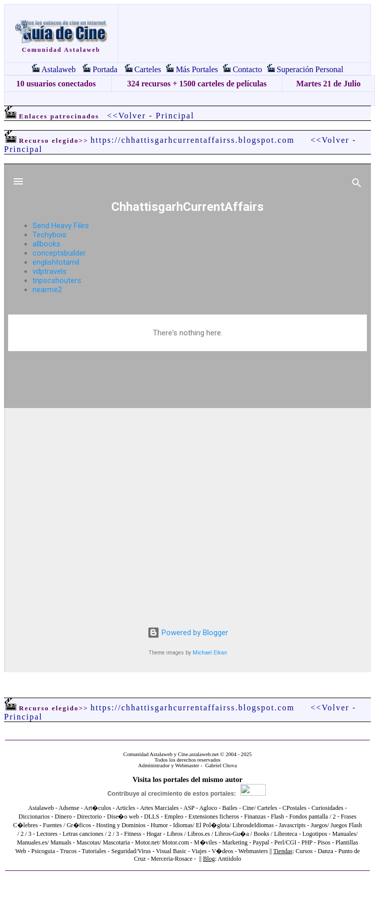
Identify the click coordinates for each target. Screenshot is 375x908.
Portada (104, 69)
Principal (175, 115)
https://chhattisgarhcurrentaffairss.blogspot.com (192, 140)
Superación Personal (310, 69)
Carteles (148, 69)
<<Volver (126, 115)
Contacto (247, 69)
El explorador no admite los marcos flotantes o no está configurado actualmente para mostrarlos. (187, 418)
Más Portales (197, 69)
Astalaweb (58, 69)
